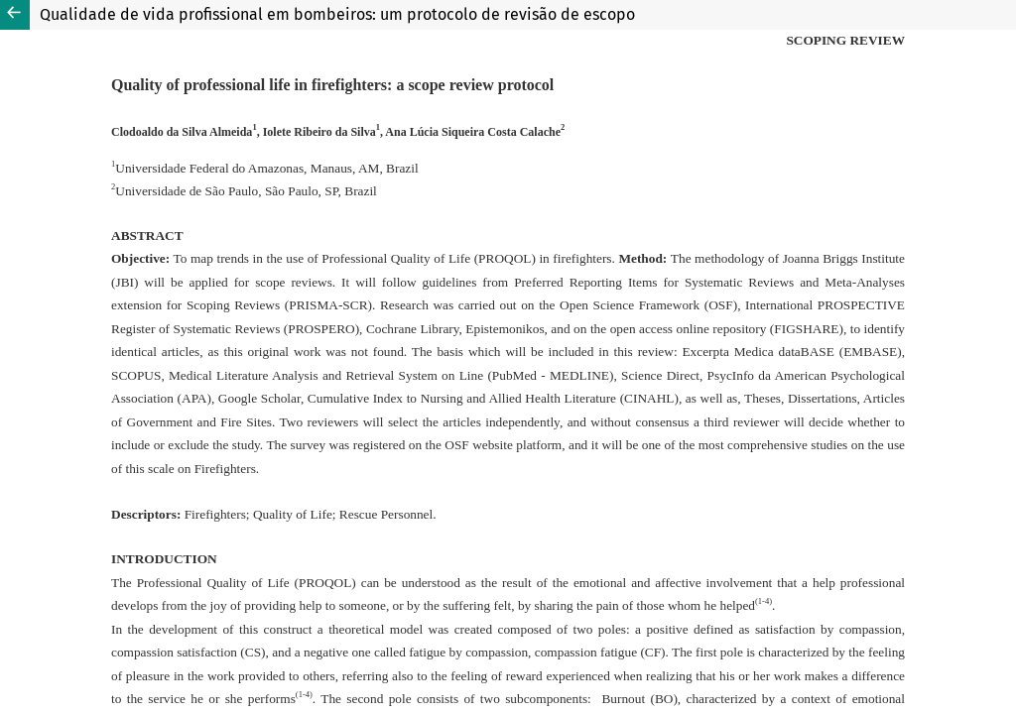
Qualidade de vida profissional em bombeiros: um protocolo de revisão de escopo (337, 14)
